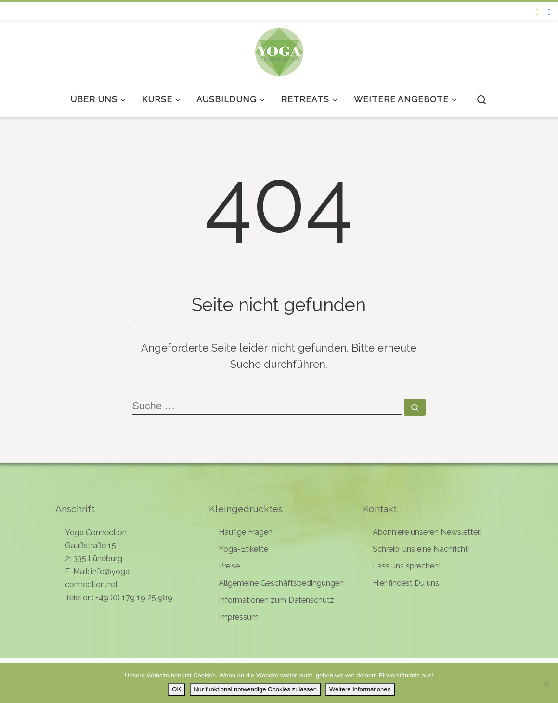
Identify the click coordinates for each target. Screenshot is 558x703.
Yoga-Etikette (243, 549)
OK (176, 689)
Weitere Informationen (360, 689)
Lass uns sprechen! (407, 565)
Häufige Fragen (246, 532)
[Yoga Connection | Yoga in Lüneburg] (279, 50)
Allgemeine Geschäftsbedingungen (281, 583)
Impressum (239, 617)
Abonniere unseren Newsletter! (427, 532)
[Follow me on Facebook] (549, 12)
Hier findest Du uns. (407, 583)
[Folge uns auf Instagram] (537, 12)
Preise (229, 565)
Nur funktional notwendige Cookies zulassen (255, 689)
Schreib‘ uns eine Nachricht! (421, 549)
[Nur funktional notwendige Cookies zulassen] (546, 683)
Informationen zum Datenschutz (276, 600)
